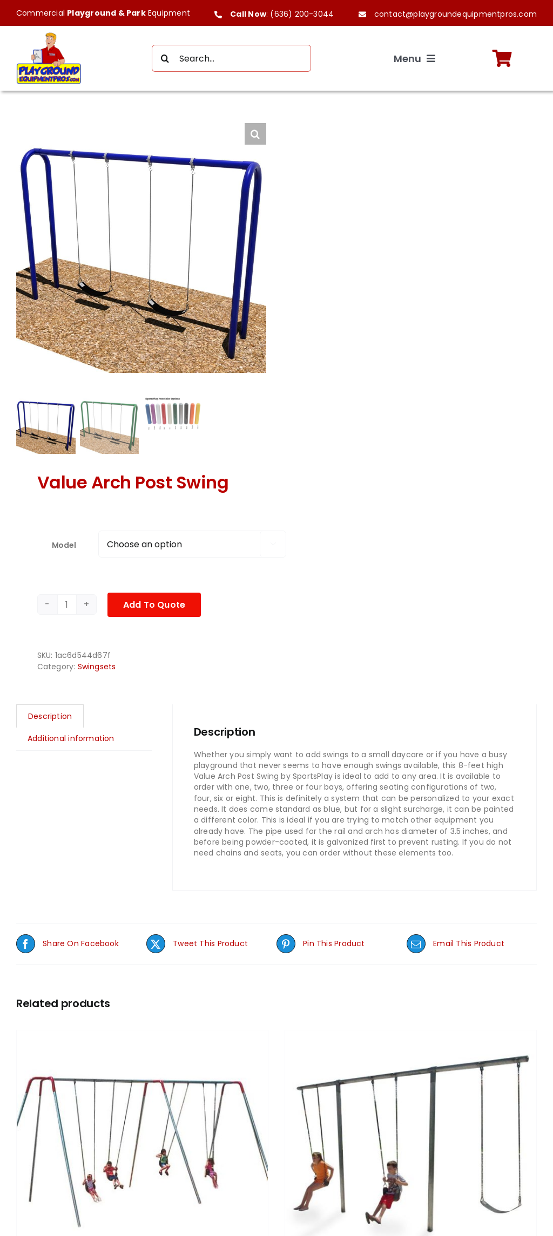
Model (64, 546)
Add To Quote (154, 606)
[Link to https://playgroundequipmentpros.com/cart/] (502, 58)
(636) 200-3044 (302, 14)
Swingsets (97, 668)
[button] (255, 134)
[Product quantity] (67, 606)
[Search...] (232, 58)
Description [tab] (50, 718)
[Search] (165, 58)
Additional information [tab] (71, 740)
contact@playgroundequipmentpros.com (455, 14)
